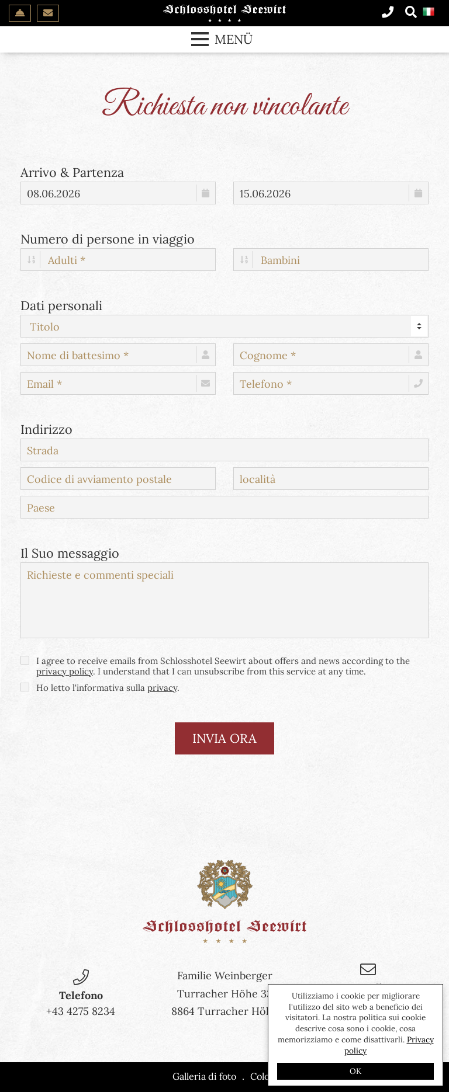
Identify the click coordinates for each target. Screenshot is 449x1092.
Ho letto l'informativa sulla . (99, 688)
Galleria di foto (204, 1076)
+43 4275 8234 (80, 1011)
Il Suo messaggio (69, 552)
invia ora (224, 738)
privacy (162, 687)
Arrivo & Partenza (72, 171)
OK (355, 1071)
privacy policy (64, 671)
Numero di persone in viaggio (107, 238)
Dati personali (61, 304)
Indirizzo (46, 428)
